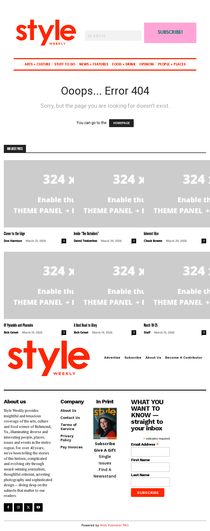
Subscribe (105, 443)
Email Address (145, 444)
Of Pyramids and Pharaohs (18, 325)
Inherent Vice (151, 234)
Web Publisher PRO (114, 525)
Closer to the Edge (14, 234)
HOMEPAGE (121, 123)
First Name (140, 460)
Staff (147, 332)
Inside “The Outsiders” (86, 234)
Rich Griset (11, 332)
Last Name (140, 475)
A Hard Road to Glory (85, 325)
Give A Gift (105, 450)
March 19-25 (151, 325)
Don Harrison (13, 241)
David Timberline (85, 241)
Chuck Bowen (153, 241)
